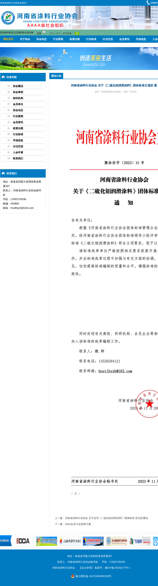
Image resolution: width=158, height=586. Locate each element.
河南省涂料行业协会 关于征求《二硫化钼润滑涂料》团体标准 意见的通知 (106, 518)
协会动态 (41, 39)
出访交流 (108, 39)
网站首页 (8, 39)
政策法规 (75, 39)
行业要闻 (58, 39)
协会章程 (18, 92)
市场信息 (141, 39)
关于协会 (25, 39)
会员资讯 (124, 39)
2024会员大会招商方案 (78, 524)
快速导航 (12, 77)
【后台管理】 (86, 567)
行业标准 (91, 39)
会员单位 (18, 104)
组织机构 (18, 98)
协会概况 (18, 86)
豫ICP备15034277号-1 (117, 567)
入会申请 (18, 152)
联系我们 (18, 158)
